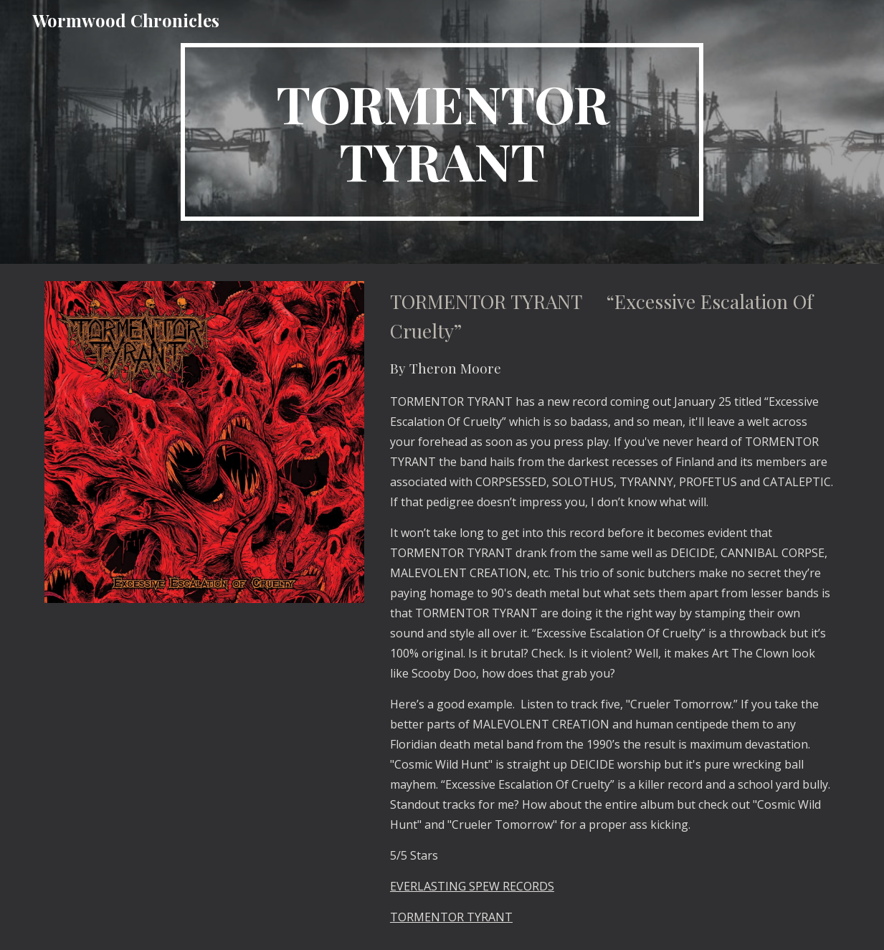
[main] (442, 132)
